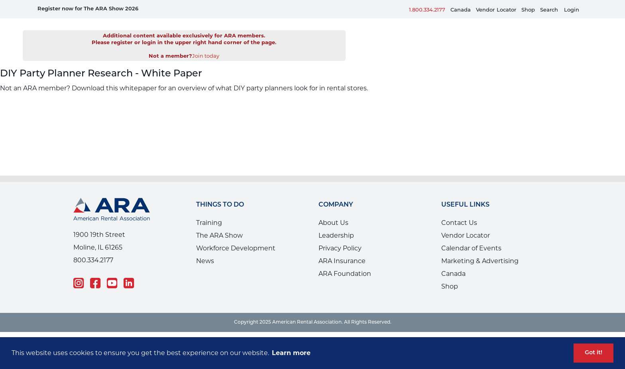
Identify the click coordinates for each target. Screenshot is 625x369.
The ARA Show (219, 223)
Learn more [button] (291, 353)
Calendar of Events (471, 236)
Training (209, 211)
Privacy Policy (340, 236)
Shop (528, 10)
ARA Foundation (344, 262)
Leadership (336, 223)
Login (571, 10)
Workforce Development (235, 236)
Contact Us (459, 211)
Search (549, 10)
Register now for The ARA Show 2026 (87, 9)
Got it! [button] (593, 353)
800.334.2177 (93, 248)
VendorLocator (496, 10)
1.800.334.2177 (427, 10)
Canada (460, 10)
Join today (205, 44)
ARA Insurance (342, 249)
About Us (333, 211)
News (205, 249)
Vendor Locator (465, 223)
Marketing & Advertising (480, 249)
